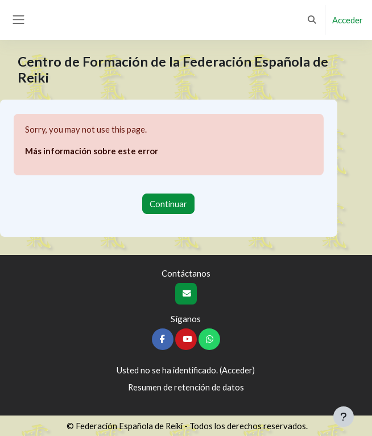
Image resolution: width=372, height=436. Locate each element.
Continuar (168, 204)
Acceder (347, 20)
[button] (312, 20)
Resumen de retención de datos (186, 387)
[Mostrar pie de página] (343, 416)
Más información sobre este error (91, 151)
